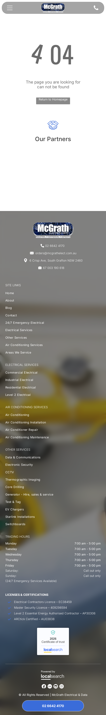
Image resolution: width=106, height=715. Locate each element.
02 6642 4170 (55, 246)
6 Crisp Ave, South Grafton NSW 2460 (56, 260)
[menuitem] (53, 293)
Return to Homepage (53, 99)
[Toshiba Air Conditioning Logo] (53, 186)
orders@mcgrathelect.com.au (55, 253)
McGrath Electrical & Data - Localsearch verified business (53, 641)
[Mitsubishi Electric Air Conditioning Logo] (53, 161)
